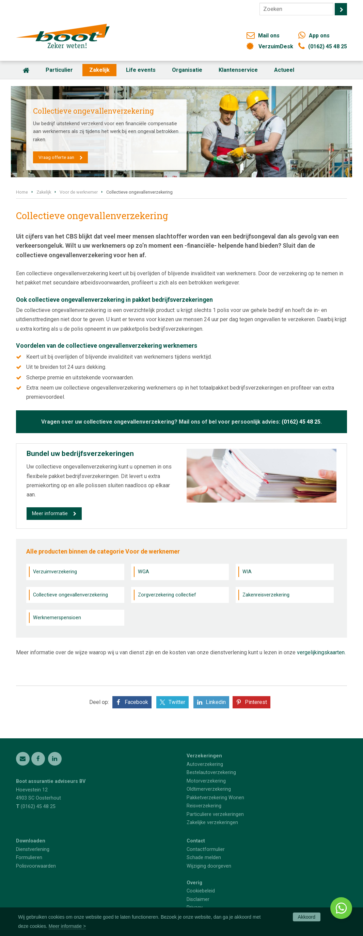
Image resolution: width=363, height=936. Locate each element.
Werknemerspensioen (57, 618)
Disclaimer (198, 899)
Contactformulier (206, 849)
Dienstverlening (32, 849)
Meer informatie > (67, 926)
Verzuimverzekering (55, 572)
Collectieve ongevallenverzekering (70, 595)
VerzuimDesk (275, 46)
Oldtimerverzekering (209, 789)
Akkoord (306, 917)
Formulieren (29, 857)
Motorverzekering (206, 781)
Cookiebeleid (201, 891)
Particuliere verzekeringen (215, 814)
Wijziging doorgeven (209, 866)
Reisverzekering (204, 806)
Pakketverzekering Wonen (215, 798)
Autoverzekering (205, 764)
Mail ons (269, 35)
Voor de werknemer (79, 192)
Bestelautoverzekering (211, 772)
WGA (143, 572)
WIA (247, 572)
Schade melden (204, 857)
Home (22, 192)
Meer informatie (50, 513)
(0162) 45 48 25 (327, 46)
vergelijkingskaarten (321, 652)
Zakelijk (43, 192)
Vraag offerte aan (56, 157)
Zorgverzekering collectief (167, 595)
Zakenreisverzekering (265, 595)
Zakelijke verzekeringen (212, 822)
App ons (319, 35)
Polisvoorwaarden (36, 866)
